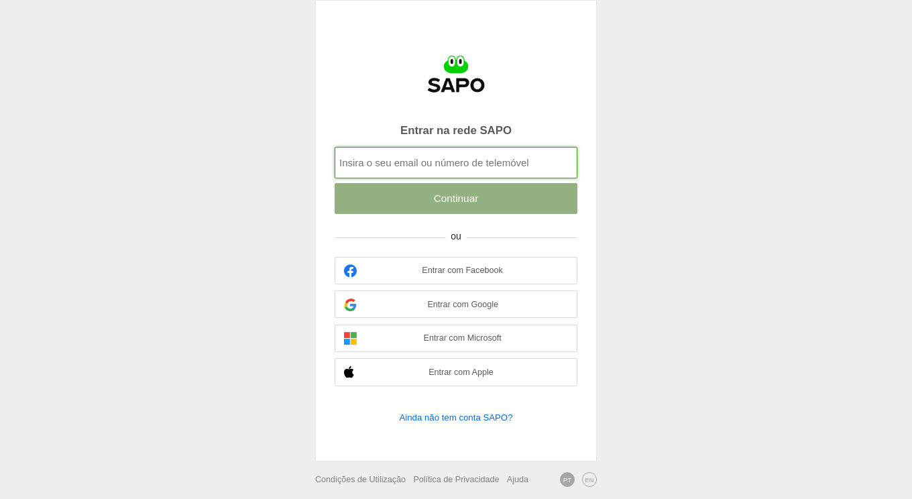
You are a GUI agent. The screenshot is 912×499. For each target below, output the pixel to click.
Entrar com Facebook (423, 271)
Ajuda (517, 479)
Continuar (456, 198)
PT (567, 480)
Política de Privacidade (456, 479)
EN (589, 480)
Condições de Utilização (360, 479)
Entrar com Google (421, 305)
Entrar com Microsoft (423, 338)
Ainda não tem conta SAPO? (455, 417)
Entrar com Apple (419, 373)
